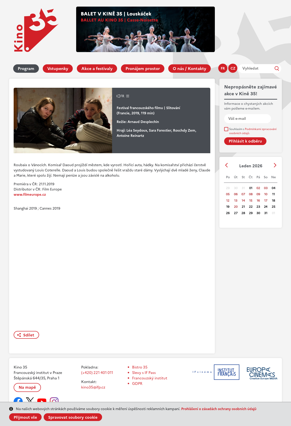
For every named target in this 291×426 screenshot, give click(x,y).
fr (223, 68)
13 (235, 200)
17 (265, 200)
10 (265, 194)
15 (250, 200)
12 (227, 200)
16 (258, 200)
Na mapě (27, 387)
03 (266, 188)
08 (251, 194)
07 (243, 194)
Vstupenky (57, 68)
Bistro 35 (140, 367)
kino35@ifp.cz (93, 387)
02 (258, 188)
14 (243, 200)
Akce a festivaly (97, 68)
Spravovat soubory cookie (73, 417)
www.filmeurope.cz (30, 194)
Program (26, 68)
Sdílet (28, 335)
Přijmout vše (25, 417)
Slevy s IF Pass (144, 372)
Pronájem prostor (142, 68)
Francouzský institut (149, 378)
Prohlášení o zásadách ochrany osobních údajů (218, 408)
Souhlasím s (252, 131)
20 (236, 206)
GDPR (137, 383)
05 (228, 194)
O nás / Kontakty (189, 68)
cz (233, 68)
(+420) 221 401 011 (97, 372)
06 (236, 194)
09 (258, 194)
